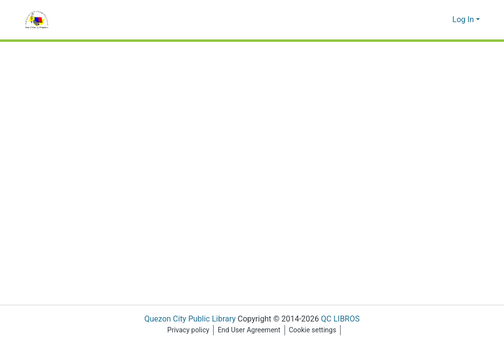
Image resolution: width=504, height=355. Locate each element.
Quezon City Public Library (186, 319)
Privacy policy (186, 330)
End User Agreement (249, 330)
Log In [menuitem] (463, 19)
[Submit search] (429, 20)
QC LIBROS (341, 319)
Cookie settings (314, 330)
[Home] (36, 20)
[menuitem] (444, 20)
